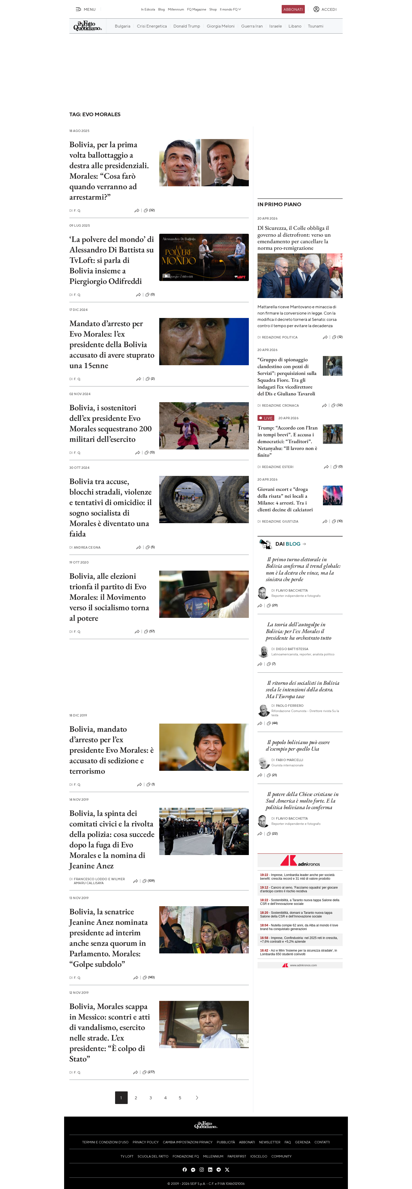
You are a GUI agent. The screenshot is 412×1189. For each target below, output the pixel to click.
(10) (337, 521)
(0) (150, 295)
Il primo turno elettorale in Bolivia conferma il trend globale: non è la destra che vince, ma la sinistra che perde (303, 569)
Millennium (176, 9)
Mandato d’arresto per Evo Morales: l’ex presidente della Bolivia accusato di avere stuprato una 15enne (111, 344)
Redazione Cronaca (278, 405)
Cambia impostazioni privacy (188, 1142)
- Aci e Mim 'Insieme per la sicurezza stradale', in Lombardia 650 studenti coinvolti (298, 952)
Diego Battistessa (289, 649)
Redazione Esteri (275, 467)
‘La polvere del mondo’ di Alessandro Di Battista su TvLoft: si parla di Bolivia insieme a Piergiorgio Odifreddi (111, 259)
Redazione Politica (277, 337)
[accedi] (324, 9)
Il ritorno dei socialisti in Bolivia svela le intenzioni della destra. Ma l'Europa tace (302, 689)
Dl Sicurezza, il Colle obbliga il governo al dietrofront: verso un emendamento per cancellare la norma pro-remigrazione (294, 238)
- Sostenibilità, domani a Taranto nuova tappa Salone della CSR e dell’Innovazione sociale (296, 914)
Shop (213, 9)
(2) (150, 379)
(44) (272, 723)
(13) (150, 452)
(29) (272, 605)
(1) (150, 784)
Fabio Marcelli (287, 760)
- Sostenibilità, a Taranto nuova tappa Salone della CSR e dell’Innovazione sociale (299, 902)
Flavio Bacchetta (289, 590)
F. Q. (75, 211)
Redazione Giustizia (278, 521)
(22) (272, 834)
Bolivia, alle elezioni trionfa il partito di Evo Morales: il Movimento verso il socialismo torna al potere (109, 596)
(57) (149, 631)
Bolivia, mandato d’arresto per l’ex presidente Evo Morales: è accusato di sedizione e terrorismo (111, 749)
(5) (150, 547)
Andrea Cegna (84, 547)
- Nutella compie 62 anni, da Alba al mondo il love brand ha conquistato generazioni (299, 927)
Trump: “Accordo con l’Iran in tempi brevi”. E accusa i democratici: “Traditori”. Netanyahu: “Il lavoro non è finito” (288, 441)
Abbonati (293, 9)
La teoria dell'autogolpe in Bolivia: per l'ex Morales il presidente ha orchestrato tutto (298, 630)
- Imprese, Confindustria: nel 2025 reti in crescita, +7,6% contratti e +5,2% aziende (299, 939)
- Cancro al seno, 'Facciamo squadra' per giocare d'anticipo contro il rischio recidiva (299, 889)
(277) (148, 1072)
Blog (161, 9)
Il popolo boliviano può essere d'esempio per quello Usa (298, 745)
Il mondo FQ (231, 9)
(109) (148, 881)
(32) (149, 210)
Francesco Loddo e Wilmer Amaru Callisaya (97, 881)
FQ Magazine (196, 9)
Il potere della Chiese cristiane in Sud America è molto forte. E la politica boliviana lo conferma (302, 800)
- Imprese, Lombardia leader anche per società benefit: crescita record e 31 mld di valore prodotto (297, 876)
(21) (272, 775)
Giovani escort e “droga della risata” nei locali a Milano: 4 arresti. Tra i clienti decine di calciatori (285, 499)
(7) (271, 664)
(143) (149, 977)
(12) (337, 337)
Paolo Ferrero (287, 706)
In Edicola (148, 9)
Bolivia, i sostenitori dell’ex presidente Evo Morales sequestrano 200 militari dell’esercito (110, 423)
